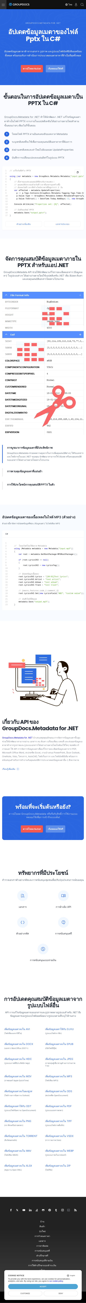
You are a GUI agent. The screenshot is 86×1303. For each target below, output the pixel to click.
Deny (61, 1293)
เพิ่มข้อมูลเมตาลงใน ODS (58, 1091)
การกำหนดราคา (42, 1236)
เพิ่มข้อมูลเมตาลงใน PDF (58, 1106)
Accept (43, 1286)
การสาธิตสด (42, 1245)
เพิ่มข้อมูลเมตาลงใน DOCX (18, 1044)
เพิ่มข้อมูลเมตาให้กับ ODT (17, 1106)
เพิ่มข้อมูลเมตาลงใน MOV (17, 1076)
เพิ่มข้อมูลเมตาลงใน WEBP (59, 1150)
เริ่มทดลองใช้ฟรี (55, 68)
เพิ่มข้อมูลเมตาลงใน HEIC (18, 1059)
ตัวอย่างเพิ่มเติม (24, 224)
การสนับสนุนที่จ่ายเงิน (42, 1260)
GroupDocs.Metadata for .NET (22, 117)
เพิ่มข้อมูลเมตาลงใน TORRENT (20, 1136)
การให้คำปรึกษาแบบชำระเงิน (42, 1265)
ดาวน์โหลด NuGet (32, 68)
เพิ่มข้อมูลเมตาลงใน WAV (17, 1150)
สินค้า (42, 1226)
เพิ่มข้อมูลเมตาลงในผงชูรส (18, 1091)
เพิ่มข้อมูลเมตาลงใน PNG (17, 1121)
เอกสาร (42, 1241)
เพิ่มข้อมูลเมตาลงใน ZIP (57, 1165)
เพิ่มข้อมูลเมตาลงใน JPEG (59, 1059)
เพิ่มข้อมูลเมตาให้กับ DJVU (59, 1029)
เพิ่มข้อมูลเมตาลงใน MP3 (58, 1076)
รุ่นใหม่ (42, 1231)
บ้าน (42, 1221)
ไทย (68, 4)
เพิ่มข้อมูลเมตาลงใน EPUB (59, 1044)
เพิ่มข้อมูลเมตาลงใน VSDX (59, 1136)
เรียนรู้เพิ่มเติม (8, 769)
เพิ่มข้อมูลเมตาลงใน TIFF (58, 1121)
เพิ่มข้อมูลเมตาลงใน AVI (17, 1029)
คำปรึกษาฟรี (42, 1255)
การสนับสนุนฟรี (42, 1250)
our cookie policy (56, 1281)
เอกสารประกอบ (62, 224)
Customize (25, 1293)
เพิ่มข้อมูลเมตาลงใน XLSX (18, 1165)
